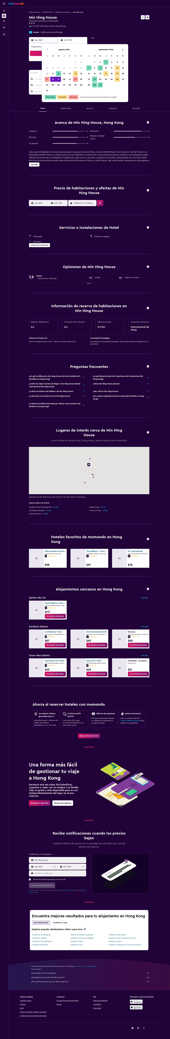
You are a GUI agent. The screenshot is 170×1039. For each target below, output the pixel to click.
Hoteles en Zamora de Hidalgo (82, 938)
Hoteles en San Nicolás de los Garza (122, 938)
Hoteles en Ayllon (115, 941)
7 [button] (69, 68)
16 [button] (81, 74)
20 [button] (64, 79)
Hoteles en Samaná (39, 938)
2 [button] (81, 62)
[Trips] (4, 27)
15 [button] (75, 74)
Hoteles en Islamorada (117, 935)
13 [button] (64, 74)
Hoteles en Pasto (76, 941)
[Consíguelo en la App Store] (136, 1007)
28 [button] (70, 85)
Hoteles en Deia (76, 945)
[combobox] (59, 860)
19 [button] (58, 79)
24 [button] (47, 85)
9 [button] (81, 68)
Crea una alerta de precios (130, 720)
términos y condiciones (67, 890)
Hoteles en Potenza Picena (42, 941)
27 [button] (64, 85)
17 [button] (47, 79)
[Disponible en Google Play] (136, 1002)
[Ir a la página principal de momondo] (16, 3)
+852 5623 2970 (36, 29)
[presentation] (84, 929)
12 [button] (58, 74)
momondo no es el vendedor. (90, 973)
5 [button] (58, 68)
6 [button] (64, 68)
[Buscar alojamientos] (4, 15)
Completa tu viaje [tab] (60, 922)
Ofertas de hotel (34, 12)
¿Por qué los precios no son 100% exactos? (90, 981)
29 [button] (75, 85)
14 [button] (70, 74)
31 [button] (47, 91)
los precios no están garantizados (85, 966)
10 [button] (47, 74)
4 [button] (52, 68)
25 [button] (53, 85)
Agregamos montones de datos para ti (90, 977)
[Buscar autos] (4, 20)
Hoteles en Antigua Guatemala (81, 935)
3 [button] (47, 68)
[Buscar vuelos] (4, 11)
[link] (55, 616)
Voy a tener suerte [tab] (41, 922)
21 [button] (70, 79)
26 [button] (58, 85)
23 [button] (81, 79)
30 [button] (81, 85)
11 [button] (52, 74)
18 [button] (53, 79)
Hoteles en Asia (47, 12)
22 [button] (75, 79)
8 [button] (75, 68)
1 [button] (75, 62)
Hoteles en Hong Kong (62, 12)
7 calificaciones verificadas (51, 32)
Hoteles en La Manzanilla (41, 935)
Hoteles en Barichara (40, 945)
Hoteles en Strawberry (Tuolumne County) (125, 945)
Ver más (144, 598)
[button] (4, 3)
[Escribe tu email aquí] (60, 873)
